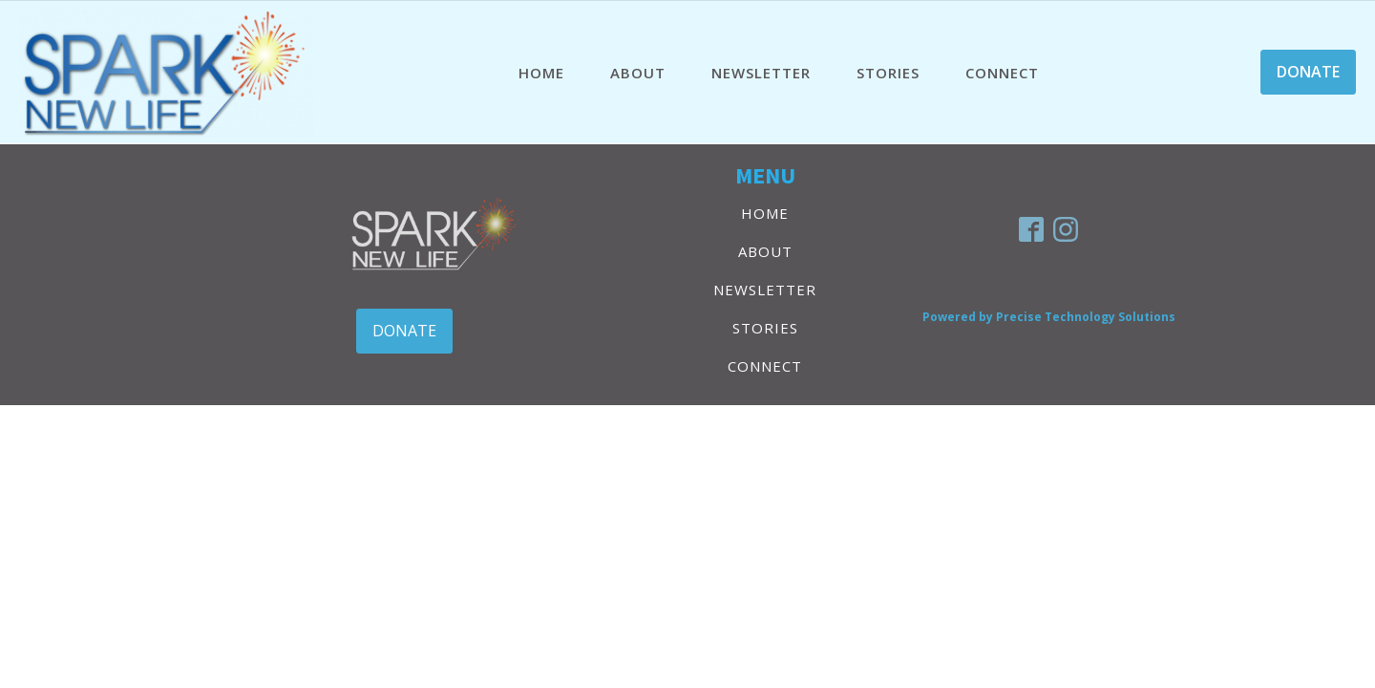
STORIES (888, 72)
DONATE (1308, 71)
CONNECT (1002, 72)
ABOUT (638, 72)
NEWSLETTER (761, 72)
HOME (541, 72)
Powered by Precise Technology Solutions (1048, 317)
